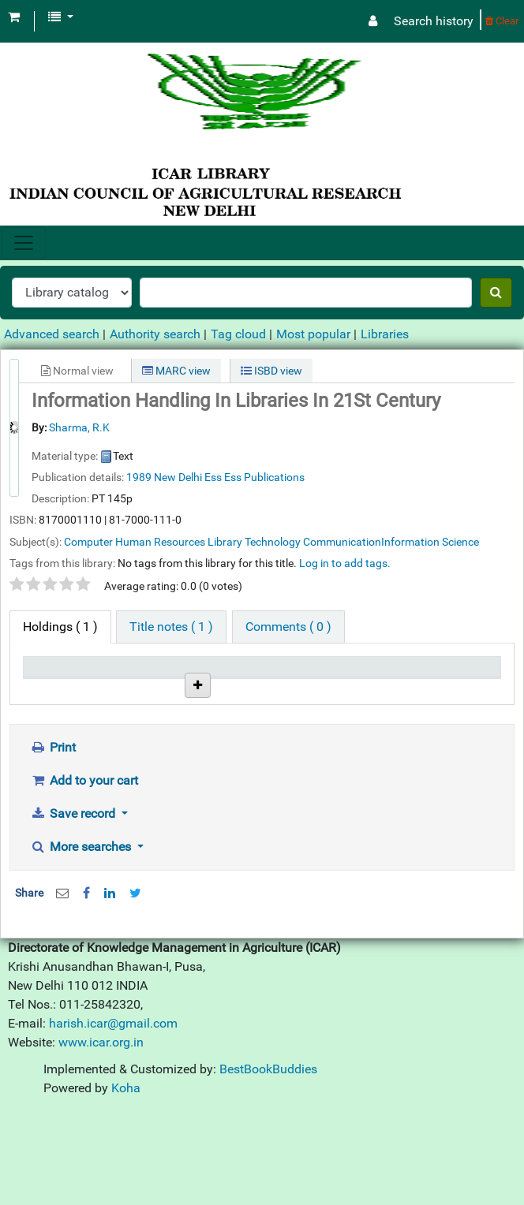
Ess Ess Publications (254, 477)
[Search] (496, 293)
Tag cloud (238, 333)
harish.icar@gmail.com (113, 1119)
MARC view (176, 370)
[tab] (171, 627)
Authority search (155, 333)
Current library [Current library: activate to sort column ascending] (131, 681)
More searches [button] (82, 942)
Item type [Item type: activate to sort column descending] (56, 689)
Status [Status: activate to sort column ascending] (287, 689)
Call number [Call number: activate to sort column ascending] (211, 681)
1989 (139, 477)
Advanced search (51, 333)
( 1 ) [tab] (60, 626)
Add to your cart (84, 876)
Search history (433, 20)
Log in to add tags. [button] (345, 563)
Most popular (313, 333)
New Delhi (178, 477)
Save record (74, 909)
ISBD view (271, 370)
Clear (501, 21)
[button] (14, 17)
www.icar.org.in (101, 1138)
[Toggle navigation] (24, 243)
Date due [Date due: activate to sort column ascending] (373, 689)
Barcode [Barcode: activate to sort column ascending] (451, 689)
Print (53, 843)
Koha (125, 1184)
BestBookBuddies (268, 1165)
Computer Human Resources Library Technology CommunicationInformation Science (271, 541)
